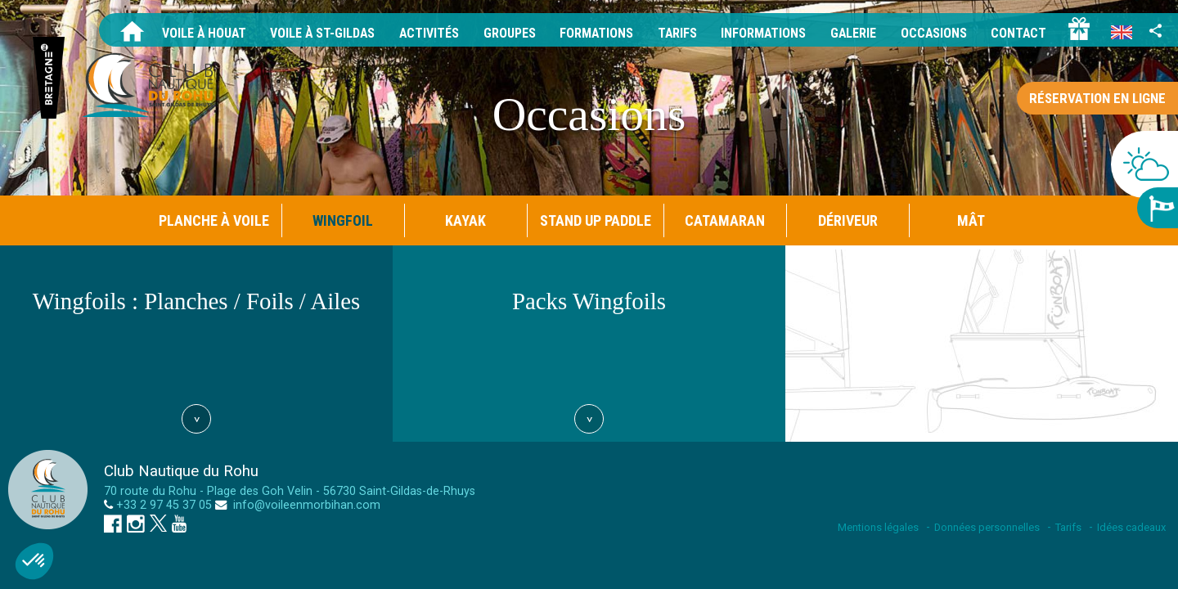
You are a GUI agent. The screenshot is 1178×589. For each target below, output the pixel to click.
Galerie (851, 33)
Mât (971, 220)
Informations (760, 33)
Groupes (505, 33)
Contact (1018, 33)
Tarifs (674, 33)
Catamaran (725, 220)
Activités (423, 33)
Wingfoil (342, 220)
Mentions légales (878, 527)
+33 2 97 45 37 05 (164, 505)
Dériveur (848, 220)
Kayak (465, 220)
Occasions (932, 33)
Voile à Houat (196, 33)
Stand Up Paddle (595, 220)
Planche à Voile (214, 220)
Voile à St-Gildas (316, 33)
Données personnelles (987, 527)
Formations (592, 33)
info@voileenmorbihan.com (305, 505)
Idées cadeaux (1131, 527)
